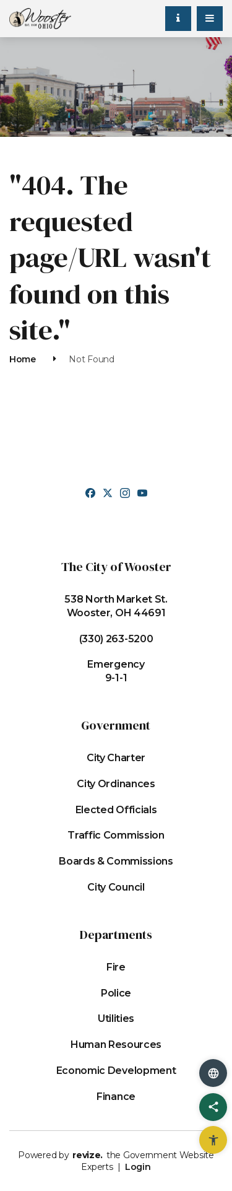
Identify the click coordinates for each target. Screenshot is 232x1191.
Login (138, 1166)
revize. (87, 1155)
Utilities (116, 1018)
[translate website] (213, 1073)
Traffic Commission (115, 835)
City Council (115, 887)
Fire (116, 967)
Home (22, 359)
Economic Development (116, 1070)
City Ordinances (116, 784)
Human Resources (116, 1044)
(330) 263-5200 (116, 639)
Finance (116, 1096)
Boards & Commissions (116, 861)
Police (116, 993)
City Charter (116, 758)
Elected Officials (116, 810)
